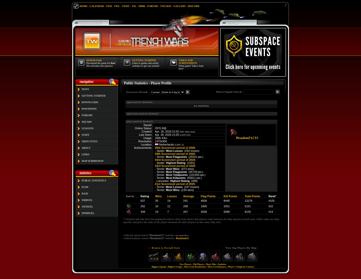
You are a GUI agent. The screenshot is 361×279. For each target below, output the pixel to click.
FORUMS (152, 6)
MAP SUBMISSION (93, 161)
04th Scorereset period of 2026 (175, 153)
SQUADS (87, 121)
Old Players (198, 264)
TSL (134, 6)
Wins (158, 196)
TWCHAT (165, 6)
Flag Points (208, 196)
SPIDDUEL (88, 213)
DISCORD (193, 6)
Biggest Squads (159, 266)
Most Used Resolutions (195, 266)
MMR (142, 6)
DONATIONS (89, 108)
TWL (117, 6)
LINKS (85, 154)
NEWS (85, 89)
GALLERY (179, 6)
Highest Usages (175, 266)
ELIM (85, 187)
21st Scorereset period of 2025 (175, 183)
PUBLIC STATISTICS (94, 180)
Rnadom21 (182, 238)
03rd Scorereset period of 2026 (175, 159)
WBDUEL (87, 200)
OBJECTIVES (90, 141)
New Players (185, 264)
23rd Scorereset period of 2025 (175, 165)
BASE (85, 193)
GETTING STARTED (94, 95)
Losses (172, 196)
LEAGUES (88, 128)
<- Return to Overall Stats (164, 248)
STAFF (85, 134)
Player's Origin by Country (241, 266)
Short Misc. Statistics (216, 264)
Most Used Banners (217, 266)
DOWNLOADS (90, 102)
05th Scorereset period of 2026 (175, 147)
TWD (109, 6)
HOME (84, 6)
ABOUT (86, 148)
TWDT (126, 6)
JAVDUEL (87, 206)
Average (188, 196)
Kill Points (230, 196)
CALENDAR (97, 6)
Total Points (252, 196)
